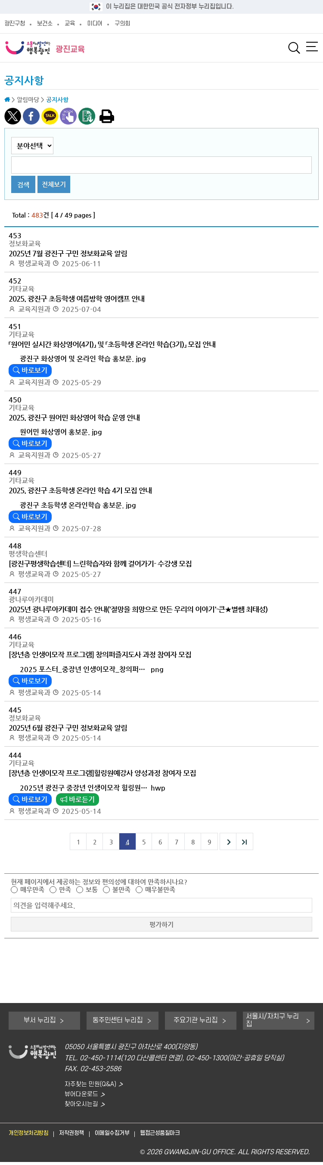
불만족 (121, 889)
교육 (70, 23)
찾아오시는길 (83, 1106)
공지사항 (24, 81)
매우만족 (32, 889)
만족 (65, 889)
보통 (92, 889)
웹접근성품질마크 (180, 1136)
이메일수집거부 (126, 1136)
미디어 (94, 23)
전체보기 (54, 184)
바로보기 (30, 370)
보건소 (45, 23)
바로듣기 (77, 799)
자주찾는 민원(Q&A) (93, 1084)
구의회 (122, 23)
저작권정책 (80, 1136)
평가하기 (161, 924)
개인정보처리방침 (32, 1136)
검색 (23, 184)
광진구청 (14, 23)
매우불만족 (160, 889)
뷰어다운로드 (83, 1095)
